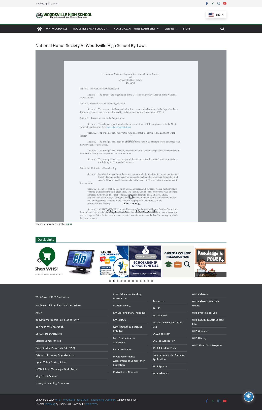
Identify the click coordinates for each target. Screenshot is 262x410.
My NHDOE (119, 319)
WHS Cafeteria (200, 294)
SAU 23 (156, 308)
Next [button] (222, 260)
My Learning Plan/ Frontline (129, 312)
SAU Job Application (164, 340)
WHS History (199, 338)
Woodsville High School (89, 28)
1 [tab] (110, 281)
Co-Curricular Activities (49, 333)
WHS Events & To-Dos (204, 312)
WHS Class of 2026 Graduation (52, 297)
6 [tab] (129, 281)
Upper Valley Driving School (51, 362)
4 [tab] (121, 281)
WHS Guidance (200, 331)
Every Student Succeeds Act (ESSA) (55, 348)
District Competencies (48, 340)
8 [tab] (137, 281)
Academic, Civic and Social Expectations (58, 305)
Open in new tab (145, 211)
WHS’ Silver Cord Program (207, 345)
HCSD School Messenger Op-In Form (56, 369)
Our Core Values (122, 349)
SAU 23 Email (160, 315)
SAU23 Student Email (165, 348)
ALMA (39, 312)
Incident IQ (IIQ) (122, 305)
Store (186, 28)
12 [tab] (152, 281)
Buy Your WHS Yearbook (49, 326)
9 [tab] (141, 281)
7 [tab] (133, 281)
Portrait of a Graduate (126, 372)
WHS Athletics (161, 373)
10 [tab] (144, 281)
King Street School (46, 376)
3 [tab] (117, 281)
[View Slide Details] (47, 261)
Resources (158, 301)
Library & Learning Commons (52, 383)
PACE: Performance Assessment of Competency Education (129, 361)
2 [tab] (114, 281)
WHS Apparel (160, 366)
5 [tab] (125, 281)
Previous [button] (39, 260)
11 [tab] (148, 281)
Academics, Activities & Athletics (135, 28)
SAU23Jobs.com (161, 333)
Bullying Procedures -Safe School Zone (58, 319)
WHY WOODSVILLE (56, 28)
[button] (107, 28)
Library (169, 28)
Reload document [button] (118, 211)
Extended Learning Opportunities (55, 355)
